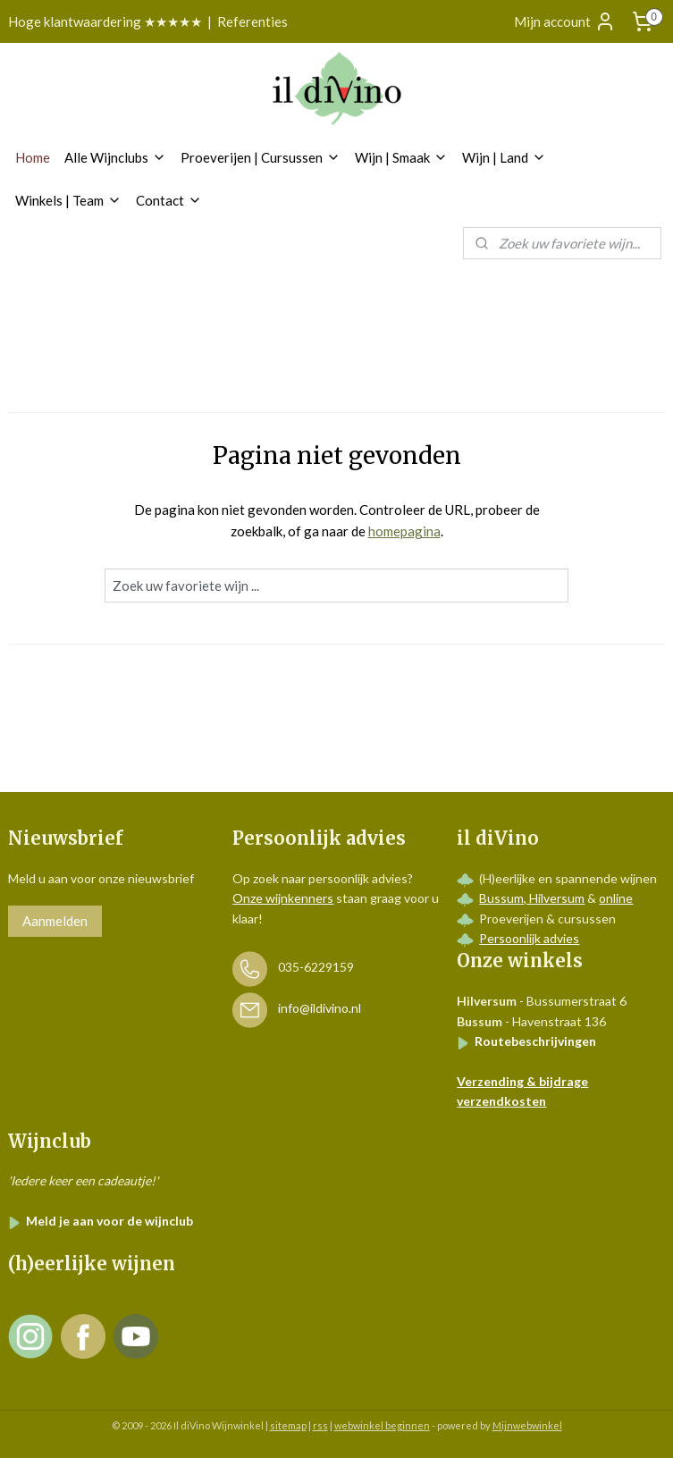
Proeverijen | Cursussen (261, 157)
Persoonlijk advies (529, 938)
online (616, 898)
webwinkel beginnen (382, 1425)
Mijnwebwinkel (527, 1425)
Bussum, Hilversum (532, 898)
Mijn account (565, 21)
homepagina (404, 531)
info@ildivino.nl (319, 1008)
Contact (169, 200)
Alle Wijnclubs (115, 157)
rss (320, 1425)
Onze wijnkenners (282, 898)
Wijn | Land (504, 157)
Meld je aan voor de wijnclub (100, 1220)
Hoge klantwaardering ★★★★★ (105, 21)
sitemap (288, 1425)
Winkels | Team (68, 200)
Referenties (252, 21)
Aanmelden (55, 921)
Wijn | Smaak (401, 157)
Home (32, 157)
